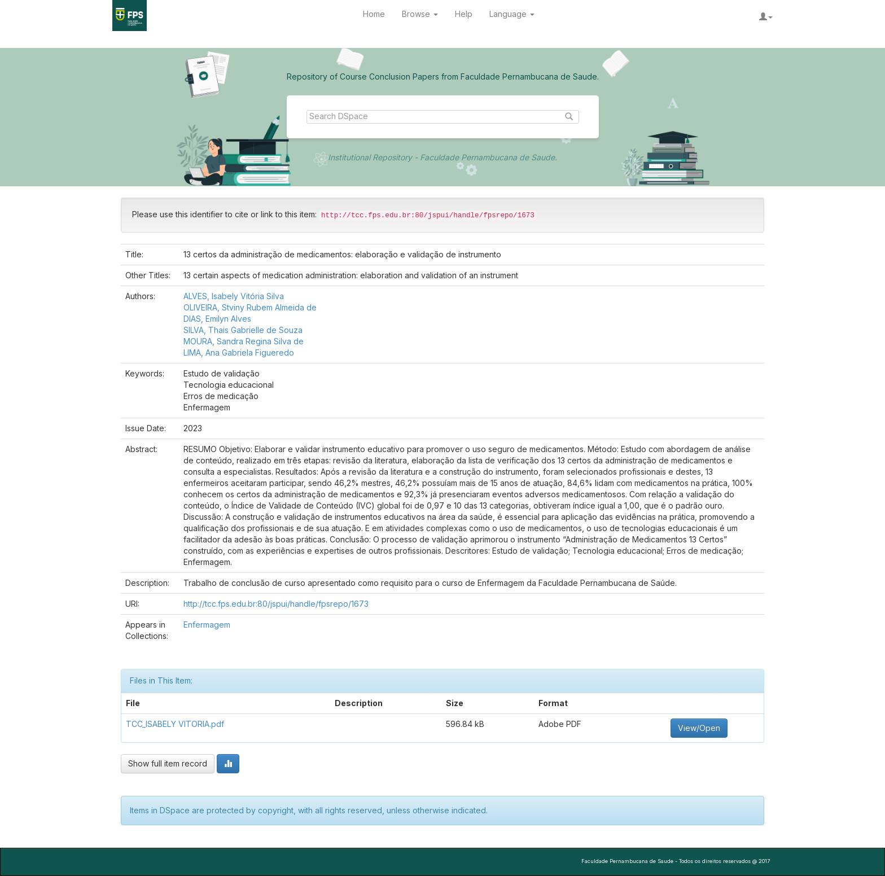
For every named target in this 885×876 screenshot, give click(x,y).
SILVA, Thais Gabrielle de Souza (243, 330)
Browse (420, 14)
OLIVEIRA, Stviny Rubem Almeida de (250, 307)
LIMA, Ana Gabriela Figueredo (238, 352)
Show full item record (167, 763)
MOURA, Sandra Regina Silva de (243, 341)
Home (374, 14)
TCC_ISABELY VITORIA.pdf (175, 724)
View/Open (699, 728)
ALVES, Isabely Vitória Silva (233, 296)
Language (511, 14)
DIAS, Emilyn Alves (217, 318)
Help (463, 14)
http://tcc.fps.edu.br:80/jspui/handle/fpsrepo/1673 (276, 603)
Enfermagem (206, 624)
